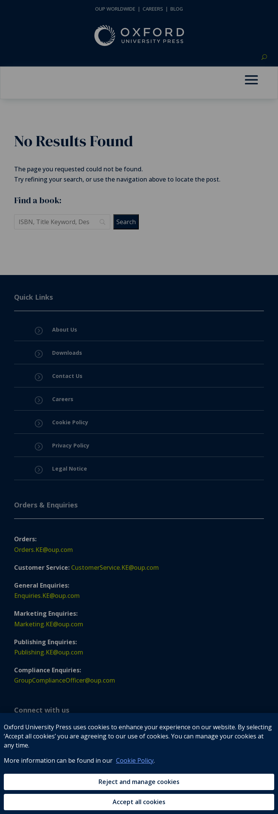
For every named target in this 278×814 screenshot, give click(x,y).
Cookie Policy (135, 760)
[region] (139, 763)
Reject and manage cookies (139, 782)
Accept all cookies (139, 802)
